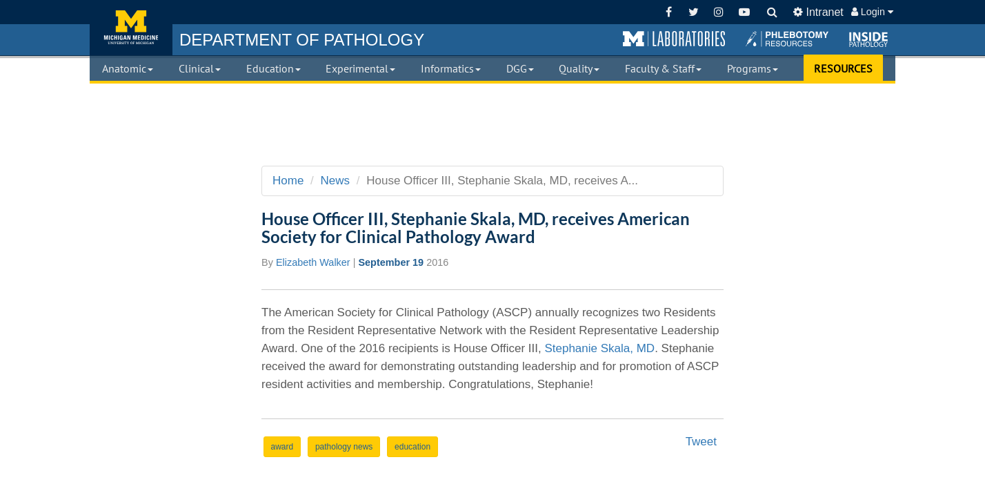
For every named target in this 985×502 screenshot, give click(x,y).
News (335, 180)
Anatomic (127, 68)
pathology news (343, 447)
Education (273, 68)
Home (288, 180)
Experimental (360, 68)
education (412, 447)
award (282, 447)
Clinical (200, 68)
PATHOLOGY (301, 39)
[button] (674, 39)
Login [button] (872, 11)
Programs (752, 68)
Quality (579, 68)
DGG (520, 68)
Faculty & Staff (663, 68)
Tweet (701, 441)
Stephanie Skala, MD (599, 348)
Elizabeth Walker (313, 262)
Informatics (451, 68)
